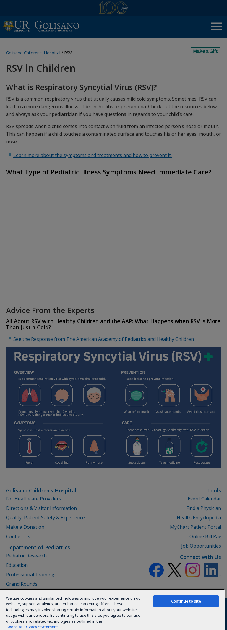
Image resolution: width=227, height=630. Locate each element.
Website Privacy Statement (32, 626)
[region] (112, 609)
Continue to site (186, 601)
